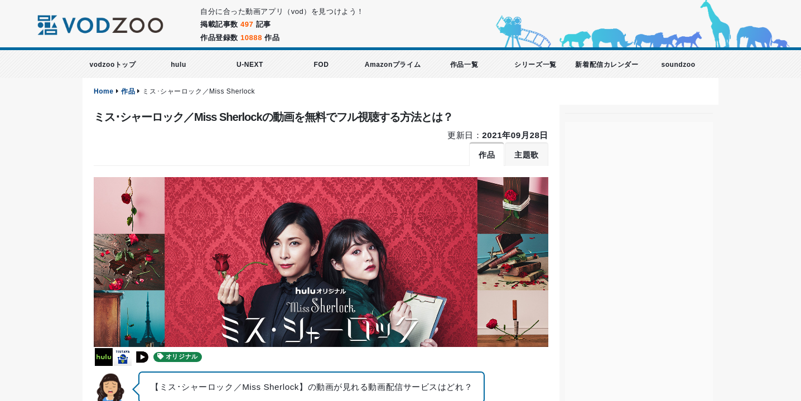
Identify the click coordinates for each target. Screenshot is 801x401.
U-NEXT (250, 65)
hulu (178, 65)
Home (104, 91)
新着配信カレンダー (606, 65)
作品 (128, 91)
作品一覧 (464, 65)
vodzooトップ (112, 65)
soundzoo (678, 65)
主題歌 (526, 154)
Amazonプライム (393, 65)
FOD (321, 65)
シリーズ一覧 (535, 65)
